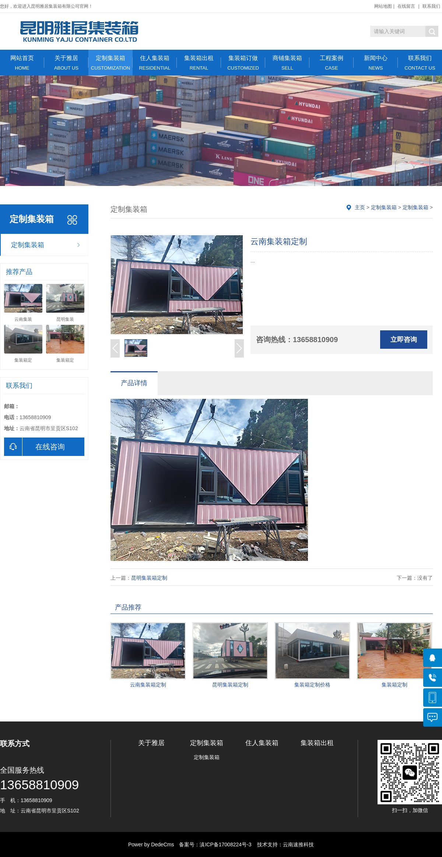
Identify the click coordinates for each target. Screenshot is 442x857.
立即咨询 (403, 339)
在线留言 (406, 6)
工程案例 (331, 63)
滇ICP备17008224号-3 (225, 844)
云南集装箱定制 (148, 685)
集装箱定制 (394, 685)
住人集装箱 (155, 63)
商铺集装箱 (287, 63)
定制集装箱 (110, 63)
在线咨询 (34, 447)
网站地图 (383, 6)
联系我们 (431, 6)
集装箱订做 (243, 63)
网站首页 (22, 63)
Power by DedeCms (151, 844)
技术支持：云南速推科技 (283, 844)
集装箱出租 (199, 63)
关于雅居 (66, 63)
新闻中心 (376, 63)
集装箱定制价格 (312, 685)
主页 (360, 207)
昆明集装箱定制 (149, 578)
